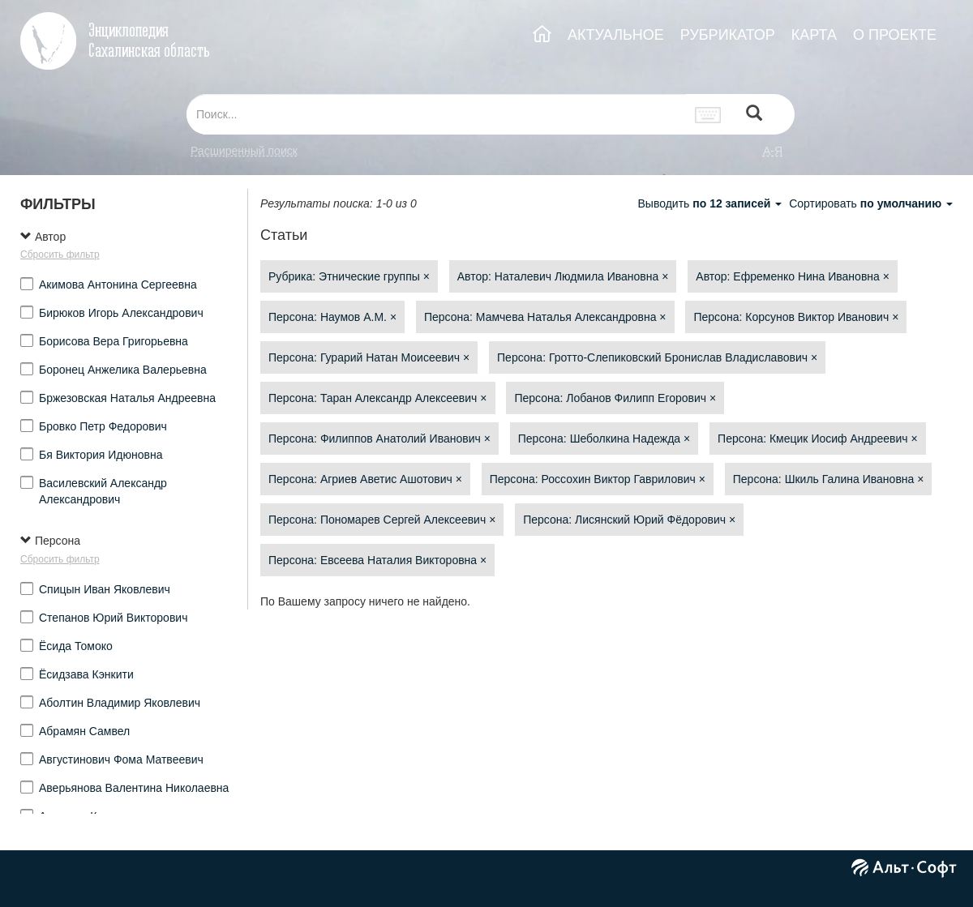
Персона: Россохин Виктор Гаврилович (597, 479)
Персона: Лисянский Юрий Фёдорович (629, 519)
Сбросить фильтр (60, 254)
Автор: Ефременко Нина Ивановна (792, 276)
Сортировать (871, 203)
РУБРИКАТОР (727, 35)
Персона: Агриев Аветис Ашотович (365, 479)
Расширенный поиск (244, 150)
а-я (772, 150)
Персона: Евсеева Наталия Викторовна (377, 560)
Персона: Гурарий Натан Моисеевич (368, 357)
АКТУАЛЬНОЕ (616, 35)
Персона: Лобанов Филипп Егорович (615, 397)
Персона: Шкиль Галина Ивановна (828, 479)
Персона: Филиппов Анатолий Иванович (379, 438)
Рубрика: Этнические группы (349, 276)
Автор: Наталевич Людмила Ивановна (563, 276)
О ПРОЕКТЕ (895, 35)
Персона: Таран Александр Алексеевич (377, 397)
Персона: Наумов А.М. (332, 316)
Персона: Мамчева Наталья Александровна (545, 316)
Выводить (711, 203)
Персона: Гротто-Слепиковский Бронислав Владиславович (657, 357)
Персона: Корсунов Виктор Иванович (795, 316)
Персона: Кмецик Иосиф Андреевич (818, 438)
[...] (436, 114)
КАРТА (814, 35)
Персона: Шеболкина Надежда (604, 438)
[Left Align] (754, 115)
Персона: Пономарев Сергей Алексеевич (381, 519)
